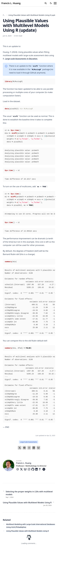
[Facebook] (24, 448)
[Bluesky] (38, 448)
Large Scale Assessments (28, 442)
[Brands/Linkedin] (37, 469)
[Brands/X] (22, 469)
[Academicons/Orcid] (44, 469)
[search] (45, 3)
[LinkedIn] (34, 448)
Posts (5, 15)
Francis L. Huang (11, 3)
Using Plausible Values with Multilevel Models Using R (27, 531)
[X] (20, 448)
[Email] (29, 448)
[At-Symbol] (18, 469)
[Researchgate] (48, 469)
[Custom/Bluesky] (26, 469)
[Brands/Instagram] (29, 469)
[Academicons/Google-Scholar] (40, 469)
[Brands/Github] (33, 469)
